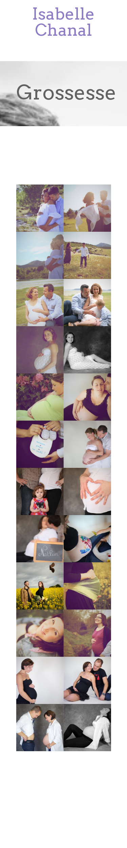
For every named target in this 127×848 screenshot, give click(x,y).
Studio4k (59, 803)
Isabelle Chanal (63, 22)
